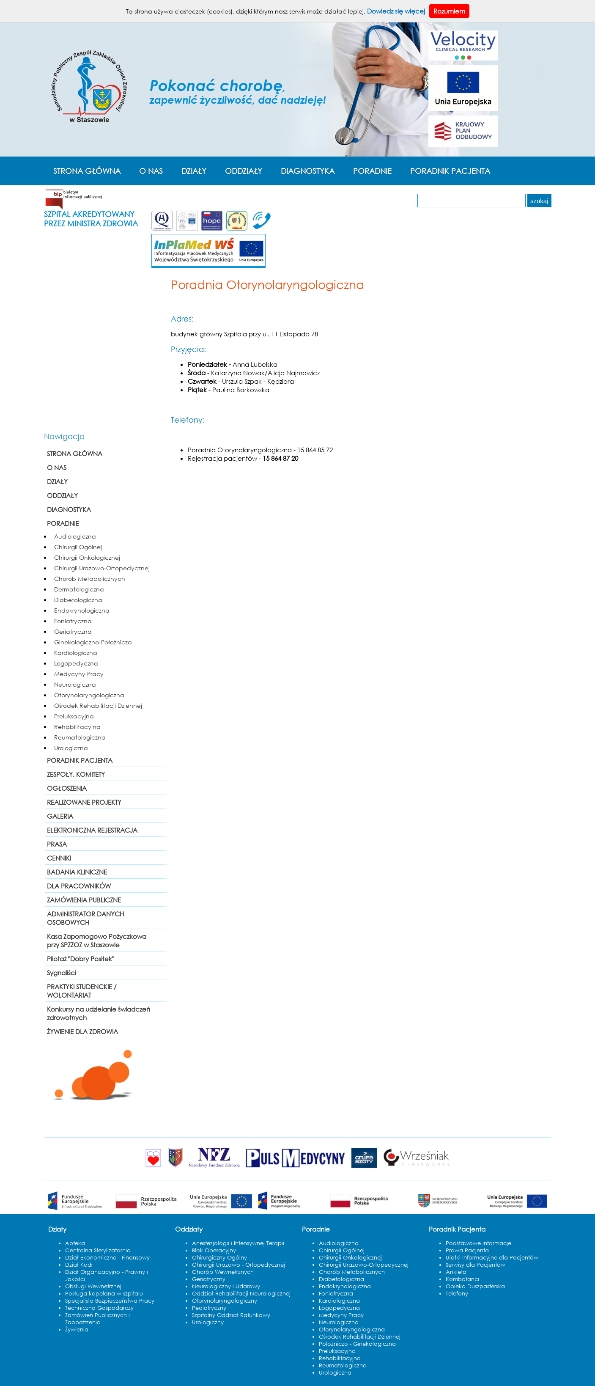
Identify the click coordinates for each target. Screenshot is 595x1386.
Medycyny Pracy (79, 674)
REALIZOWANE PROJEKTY (84, 802)
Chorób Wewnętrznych (223, 1272)
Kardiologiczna (75, 653)
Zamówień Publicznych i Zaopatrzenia (97, 1319)
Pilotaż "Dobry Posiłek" (80, 958)
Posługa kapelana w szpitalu (104, 1293)
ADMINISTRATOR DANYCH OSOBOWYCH (85, 918)
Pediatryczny (209, 1308)
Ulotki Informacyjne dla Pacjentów (492, 1257)
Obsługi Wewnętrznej (93, 1286)
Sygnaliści (61, 972)
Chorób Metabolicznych (89, 579)
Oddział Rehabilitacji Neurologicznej (241, 1293)
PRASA (57, 844)
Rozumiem (449, 11)
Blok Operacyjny (214, 1250)
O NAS (151, 171)
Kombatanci (462, 1279)
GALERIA (60, 816)
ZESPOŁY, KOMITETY (76, 774)
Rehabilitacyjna (77, 727)
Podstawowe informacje (478, 1243)
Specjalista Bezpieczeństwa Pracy (109, 1300)
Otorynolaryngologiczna (89, 695)
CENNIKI (59, 858)
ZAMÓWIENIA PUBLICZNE (84, 900)
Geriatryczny (208, 1279)
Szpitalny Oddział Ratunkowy (231, 1315)
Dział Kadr (79, 1264)
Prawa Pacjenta (467, 1250)
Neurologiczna (75, 684)
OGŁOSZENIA (67, 788)
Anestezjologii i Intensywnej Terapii (238, 1243)
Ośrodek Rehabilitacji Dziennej (98, 705)
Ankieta (456, 1272)
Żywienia (76, 1329)
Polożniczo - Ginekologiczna (357, 1344)
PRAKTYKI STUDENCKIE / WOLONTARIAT (82, 990)
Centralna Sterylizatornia (98, 1250)
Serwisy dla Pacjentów (475, 1264)
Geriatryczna (73, 631)
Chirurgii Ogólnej (78, 547)
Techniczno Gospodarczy (99, 1308)
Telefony (457, 1293)
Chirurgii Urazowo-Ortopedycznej (102, 568)
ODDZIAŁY (243, 171)
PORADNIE (372, 171)
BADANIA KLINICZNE (77, 872)
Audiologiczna (75, 536)
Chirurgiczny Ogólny (219, 1257)
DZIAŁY (193, 171)
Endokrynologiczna (82, 610)
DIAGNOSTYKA (308, 171)
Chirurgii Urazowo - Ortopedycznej (238, 1264)
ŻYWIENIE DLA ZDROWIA (82, 1031)
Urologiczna (71, 748)
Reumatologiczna (80, 737)
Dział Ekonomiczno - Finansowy (107, 1257)
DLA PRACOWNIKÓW (79, 886)
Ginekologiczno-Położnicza (93, 642)
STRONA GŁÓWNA (87, 171)
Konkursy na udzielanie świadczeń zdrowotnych (98, 1013)
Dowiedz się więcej (396, 11)
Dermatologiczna (79, 589)
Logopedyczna (76, 663)
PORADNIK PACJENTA (450, 171)
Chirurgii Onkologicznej (87, 557)
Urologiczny (208, 1322)
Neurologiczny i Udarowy (226, 1286)
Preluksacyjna (74, 716)
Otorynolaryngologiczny (224, 1300)
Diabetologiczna (78, 600)
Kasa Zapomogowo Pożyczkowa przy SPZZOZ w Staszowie (96, 940)
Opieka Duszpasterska (475, 1286)
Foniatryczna (73, 621)
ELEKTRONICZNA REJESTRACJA (92, 830)
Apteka (75, 1243)
